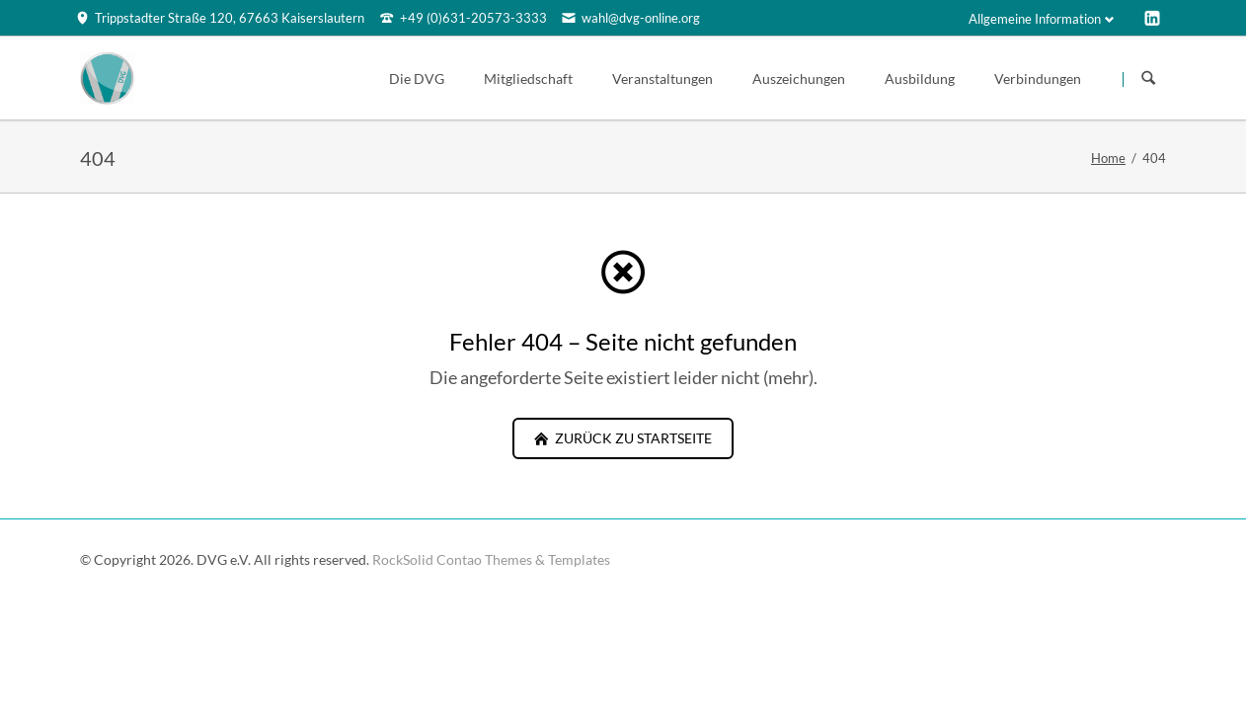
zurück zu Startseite (632, 438)
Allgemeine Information (1035, 19)
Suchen (1148, 79)
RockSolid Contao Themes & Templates (491, 559)
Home (1108, 158)
